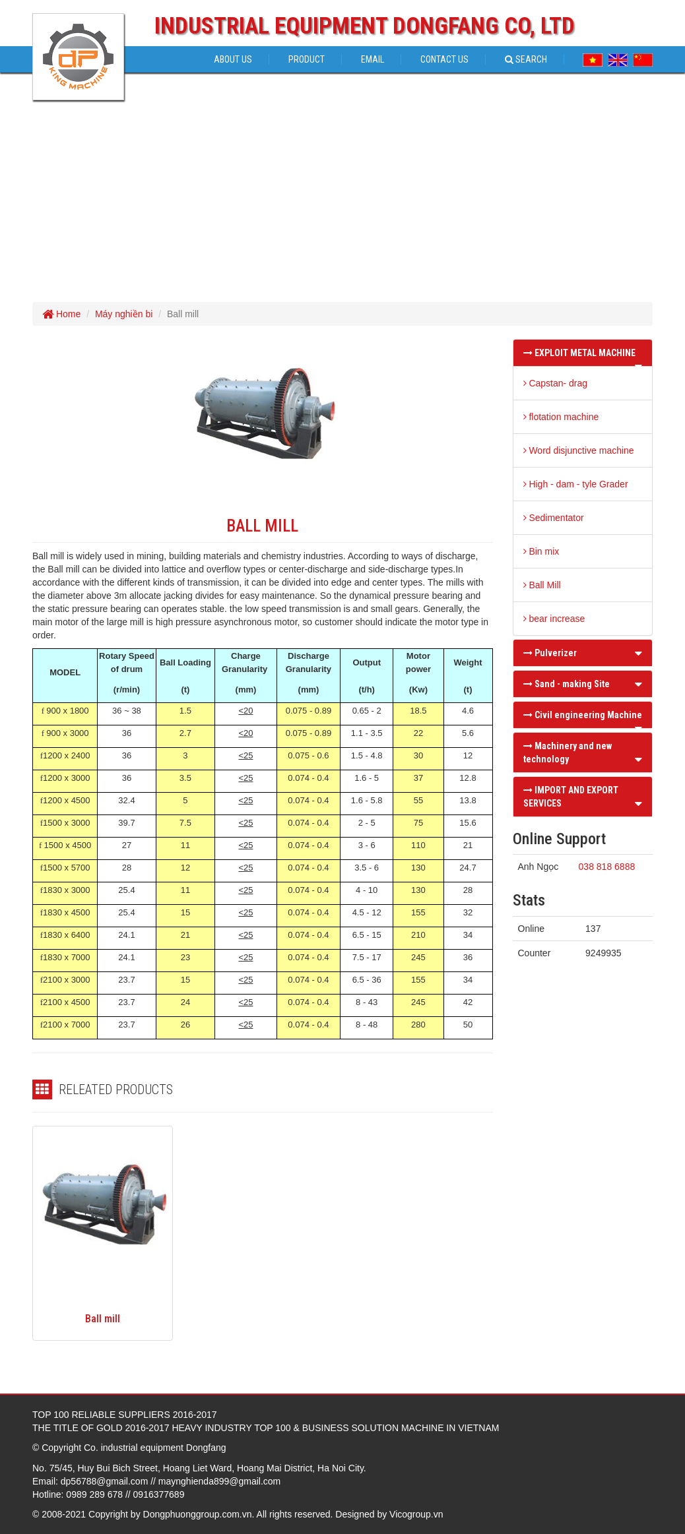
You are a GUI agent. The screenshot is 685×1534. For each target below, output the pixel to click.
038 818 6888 (607, 866)
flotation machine (561, 417)
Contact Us (444, 59)
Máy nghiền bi (123, 314)
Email (372, 59)
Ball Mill (542, 585)
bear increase (554, 618)
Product (306, 59)
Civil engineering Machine (582, 715)
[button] (638, 366)
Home (61, 314)
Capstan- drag (555, 383)
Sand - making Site (566, 684)
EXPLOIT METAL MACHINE (579, 353)
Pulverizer (550, 653)
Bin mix (541, 551)
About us (233, 59)
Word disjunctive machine (578, 450)
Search (526, 59)
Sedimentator (553, 517)
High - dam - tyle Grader (575, 484)
